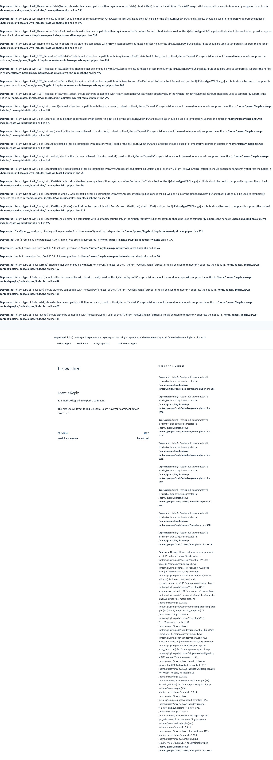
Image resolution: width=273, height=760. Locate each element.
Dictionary (82, 343)
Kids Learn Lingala (127, 343)
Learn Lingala (64, 343)
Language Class (103, 343)
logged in (77, 400)
